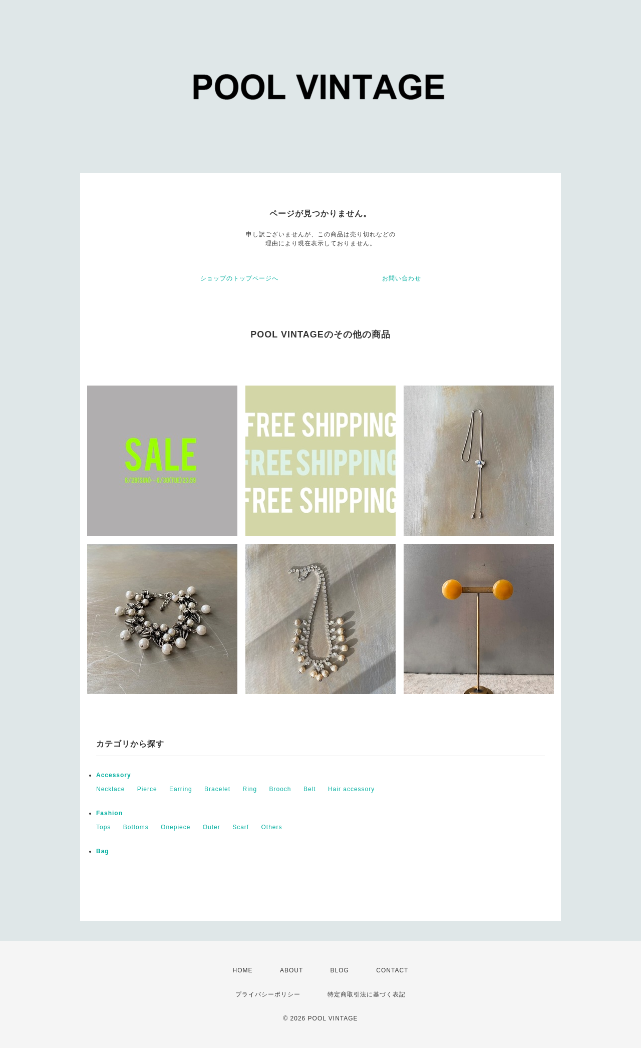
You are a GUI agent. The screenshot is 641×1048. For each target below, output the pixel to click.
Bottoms (136, 827)
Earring (180, 789)
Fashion (109, 813)
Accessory (113, 775)
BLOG (340, 970)
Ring (249, 789)
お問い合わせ (401, 278)
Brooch (280, 789)
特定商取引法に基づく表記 (367, 994)
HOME (243, 970)
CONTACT (392, 970)
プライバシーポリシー (267, 994)
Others (271, 827)
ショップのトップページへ (239, 278)
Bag (102, 851)
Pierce (147, 789)
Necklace (110, 789)
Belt (309, 789)
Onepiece (175, 827)
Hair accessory (351, 789)
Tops (103, 827)
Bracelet (217, 789)
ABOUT (291, 970)
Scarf (240, 827)
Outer (211, 827)
